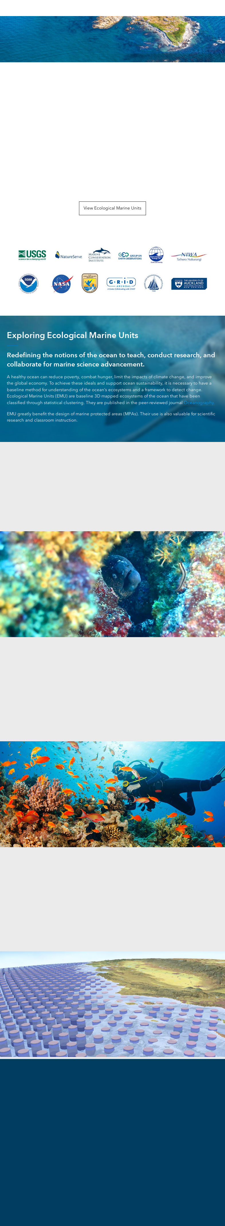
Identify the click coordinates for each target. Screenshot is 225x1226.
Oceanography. (199, 402)
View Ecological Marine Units (112, 208)
